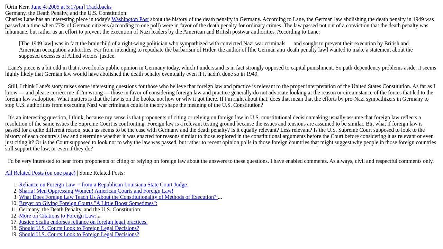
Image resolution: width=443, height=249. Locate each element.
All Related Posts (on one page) (40, 173)
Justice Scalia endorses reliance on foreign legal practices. (83, 222)
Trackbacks (98, 7)
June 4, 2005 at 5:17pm (57, 7)
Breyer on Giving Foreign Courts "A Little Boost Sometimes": (88, 203)
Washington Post (130, 19)
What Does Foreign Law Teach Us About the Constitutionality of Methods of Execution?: (118, 197)
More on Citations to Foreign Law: (58, 216)
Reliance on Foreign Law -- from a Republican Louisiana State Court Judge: (103, 184)
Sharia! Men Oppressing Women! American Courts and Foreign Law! (96, 191)
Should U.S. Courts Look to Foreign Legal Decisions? (79, 228)
